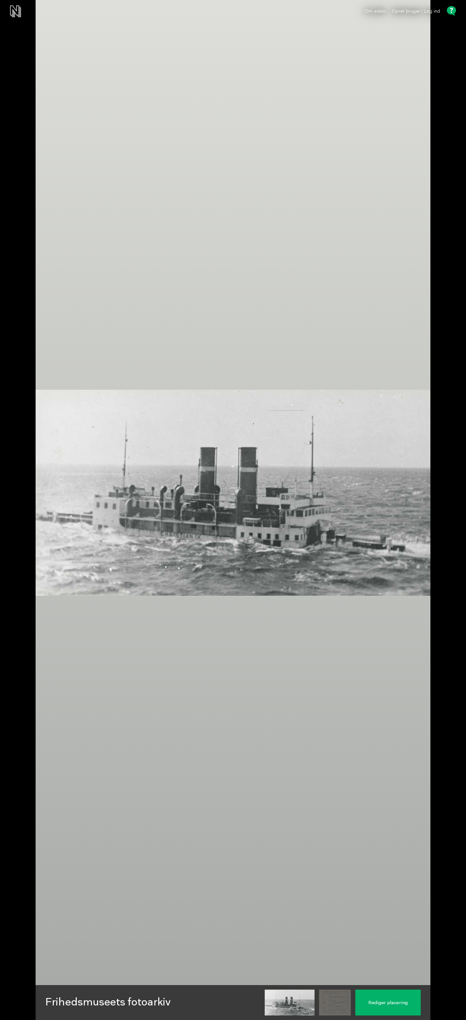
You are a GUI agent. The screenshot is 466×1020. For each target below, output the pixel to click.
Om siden (375, 11)
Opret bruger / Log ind (416, 11)
